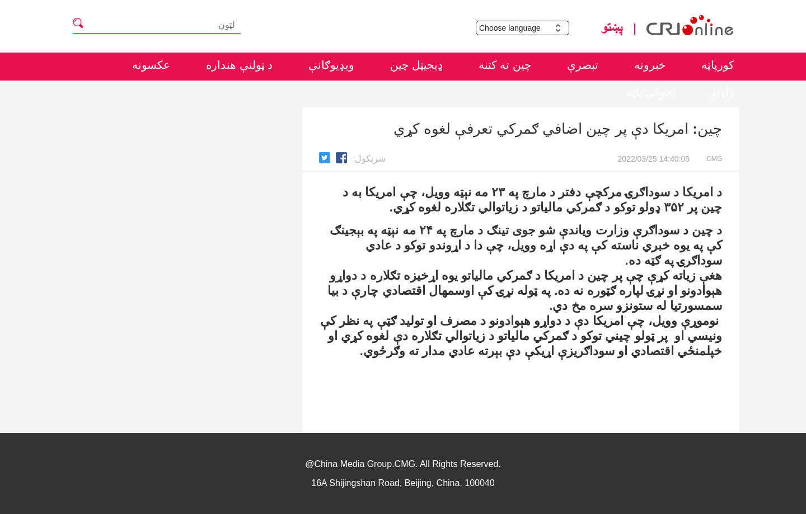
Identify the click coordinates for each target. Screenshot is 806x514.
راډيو (722, 92)
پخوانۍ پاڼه (651, 92)
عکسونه (151, 65)
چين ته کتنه (505, 65)
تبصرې (582, 65)
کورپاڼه (717, 65)
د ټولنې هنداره (239, 65)
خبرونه (650, 65)
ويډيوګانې (331, 65)
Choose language (524, 28)
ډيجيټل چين (416, 65)
